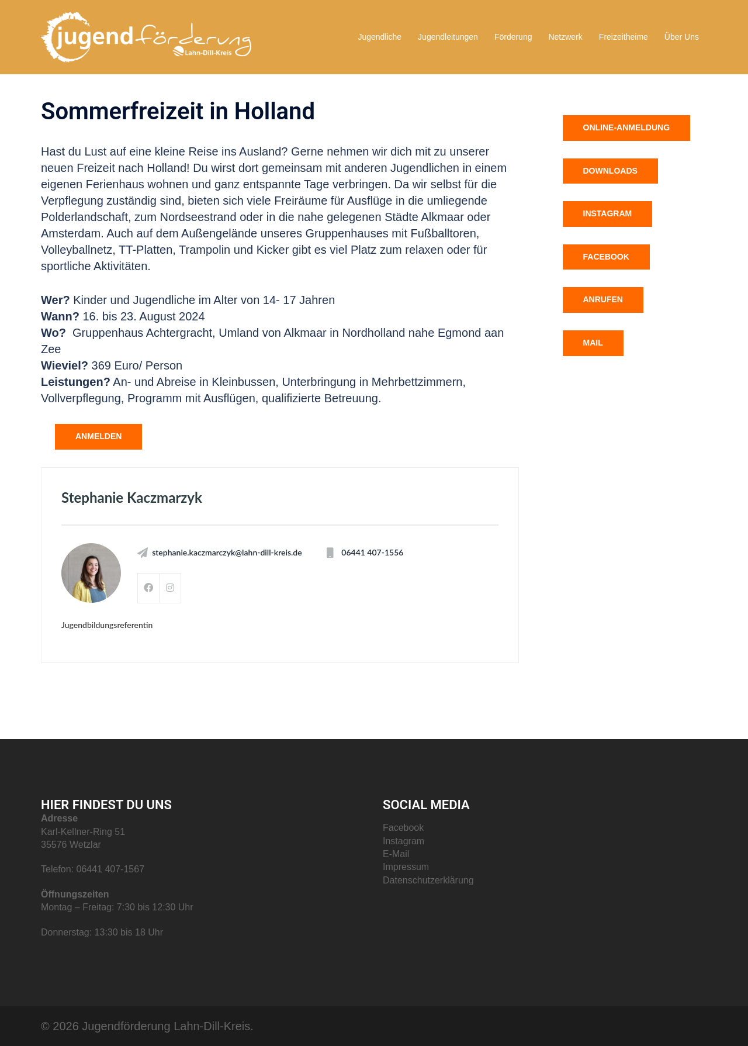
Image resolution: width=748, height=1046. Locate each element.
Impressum (406, 867)
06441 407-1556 (372, 552)
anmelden (98, 436)
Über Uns (681, 37)
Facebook (606, 256)
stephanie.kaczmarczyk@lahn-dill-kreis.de (227, 552)
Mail (593, 342)
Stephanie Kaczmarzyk (131, 497)
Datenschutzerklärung (428, 880)
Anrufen (603, 299)
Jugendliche (379, 37)
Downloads (610, 170)
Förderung (513, 37)
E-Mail (396, 854)
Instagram (607, 213)
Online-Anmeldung (626, 127)
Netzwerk (565, 37)
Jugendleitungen (448, 37)
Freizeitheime (623, 37)
